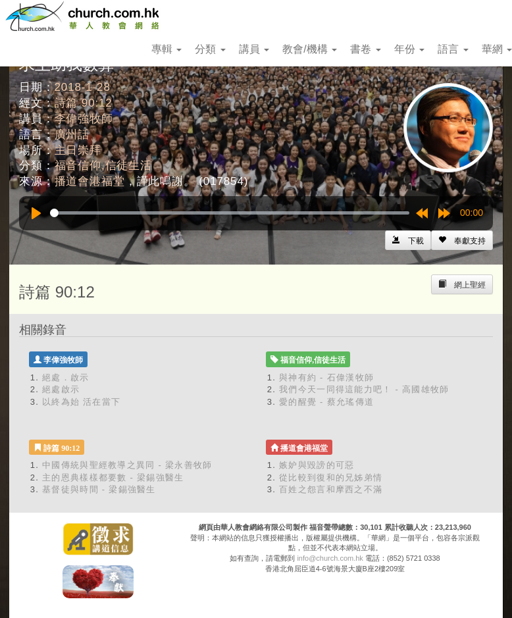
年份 (409, 49)
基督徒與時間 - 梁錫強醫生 (99, 489)
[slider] (229, 213)
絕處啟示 (61, 389)
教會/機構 (309, 49)
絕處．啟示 (66, 377)
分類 (210, 49)
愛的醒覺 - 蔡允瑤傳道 (326, 402)
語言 (453, 49)
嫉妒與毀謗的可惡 (316, 465)
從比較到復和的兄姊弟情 (330, 477)
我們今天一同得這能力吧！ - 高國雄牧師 (364, 389)
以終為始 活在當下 (81, 402)
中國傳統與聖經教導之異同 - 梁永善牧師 (127, 465)
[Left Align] (462, 240)
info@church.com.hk (330, 558)
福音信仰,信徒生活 (103, 165)
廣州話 (72, 134)
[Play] (36, 213)
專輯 (166, 49)
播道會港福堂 (90, 181)
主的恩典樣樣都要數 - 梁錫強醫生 (113, 477)
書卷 (365, 49)
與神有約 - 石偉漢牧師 (326, 377)
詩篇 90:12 (84, 103)
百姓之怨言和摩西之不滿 (330, 489)
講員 (254, 49)
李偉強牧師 (84, 119)
